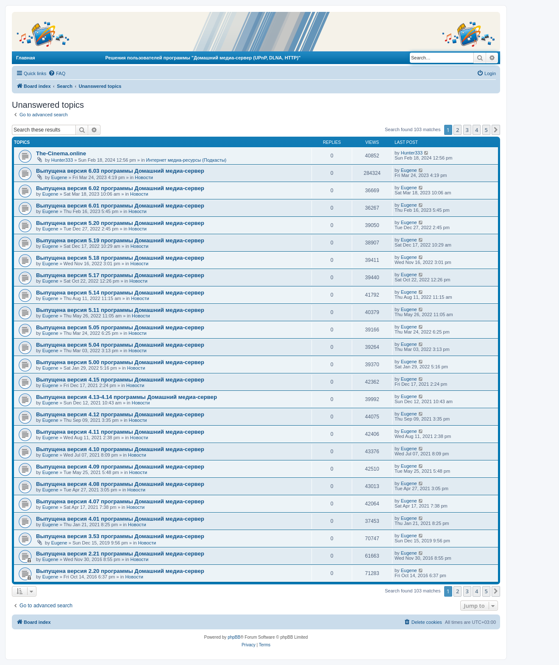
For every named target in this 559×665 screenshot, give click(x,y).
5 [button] (486, 130)
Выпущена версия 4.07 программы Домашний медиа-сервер (120, 501)
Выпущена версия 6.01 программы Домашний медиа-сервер (120, 205)
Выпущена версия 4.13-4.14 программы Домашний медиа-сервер (126, 397)
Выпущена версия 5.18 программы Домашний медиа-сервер (120, 258)
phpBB (234, 637)
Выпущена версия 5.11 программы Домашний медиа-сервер (120, 310)
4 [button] (476, 130)
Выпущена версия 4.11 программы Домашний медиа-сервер (120, 432)
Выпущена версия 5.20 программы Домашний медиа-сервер (120, 223)
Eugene (59, 177)
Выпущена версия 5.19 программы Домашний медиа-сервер (120, 240)
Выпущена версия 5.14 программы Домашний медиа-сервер (120, 292)
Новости (144, 177)
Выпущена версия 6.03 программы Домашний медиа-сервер (120, 171)
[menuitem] (56, 73)
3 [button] (467, 130)
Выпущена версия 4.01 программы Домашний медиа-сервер (120, 519)
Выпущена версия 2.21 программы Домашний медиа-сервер (120, 553)
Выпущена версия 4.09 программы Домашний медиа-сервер (120, 466)
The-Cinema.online (61, 153)
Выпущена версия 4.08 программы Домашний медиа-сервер (120, 484)
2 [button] (457, 130)
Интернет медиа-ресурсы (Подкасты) (186, 160)
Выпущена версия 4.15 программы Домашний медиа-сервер (120, 379)
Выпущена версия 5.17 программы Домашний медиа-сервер (120, 275)
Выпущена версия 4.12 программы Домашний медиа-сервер (120, 414)
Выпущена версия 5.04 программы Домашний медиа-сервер (120, 345)
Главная (25, 57)
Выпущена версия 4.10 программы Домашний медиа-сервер (120, 449)
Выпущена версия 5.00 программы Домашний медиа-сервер (120, 362)
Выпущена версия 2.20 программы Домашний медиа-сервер (120, 571)
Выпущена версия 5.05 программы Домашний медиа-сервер (120, 327)
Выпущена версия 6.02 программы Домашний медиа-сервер (120, 188)
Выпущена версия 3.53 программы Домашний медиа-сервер (120, 536)
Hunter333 (62, 160)
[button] (496, 130)
